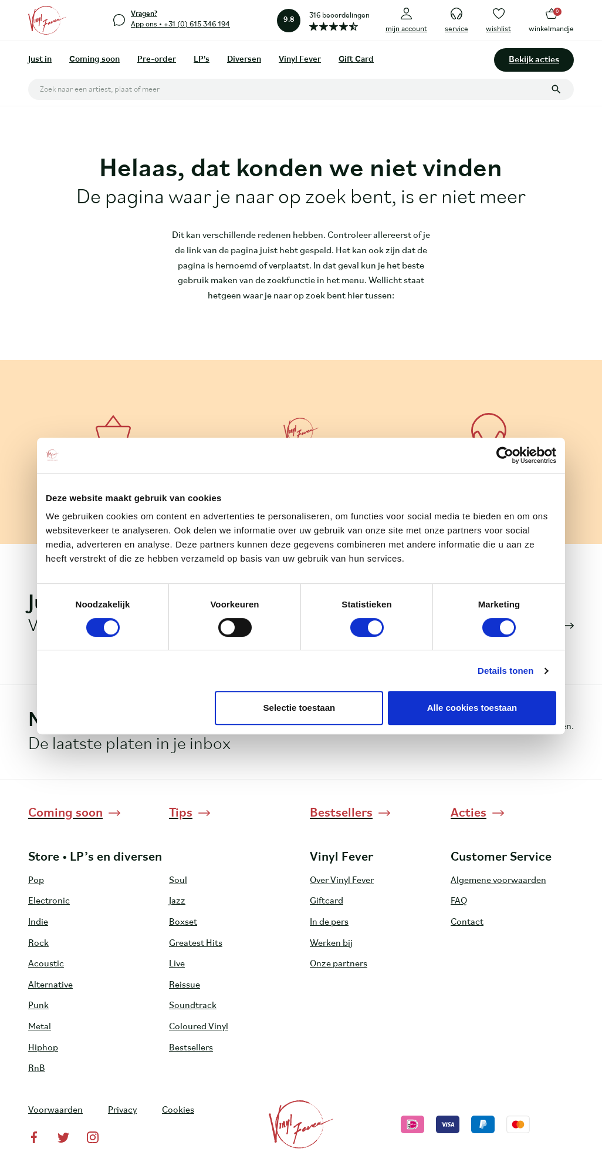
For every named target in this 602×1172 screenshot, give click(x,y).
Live (177, 964)
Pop (36, 880)
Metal (39, 1027)
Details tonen (505, 671)
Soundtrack (193, 1005)
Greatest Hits (195, 943)
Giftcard (326, 901)
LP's (201, 59)
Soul (178, 880)
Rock (38, 943)
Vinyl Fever (300, 59)
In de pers (329, 922)
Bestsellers (191, 1048)
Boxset (183, 922)
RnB (36, 1068)
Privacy (122, 1110)
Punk (38, 1005)
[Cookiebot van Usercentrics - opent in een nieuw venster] (505, 455)
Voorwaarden (55, 1110)
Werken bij (331, 943)
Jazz (177, 901)
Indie (38, 922)
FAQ (459, 901)
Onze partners (338, 964)
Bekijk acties (534, 60)
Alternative (50, 985)
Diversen (244, 59)
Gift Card (356, 59)
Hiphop (43, 1048)
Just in (40, 59)
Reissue (184, 985)
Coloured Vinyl (198, 1027)
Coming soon (94, 59)
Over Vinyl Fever (342, 880)
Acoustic (46, 964)
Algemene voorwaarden (498, 880)
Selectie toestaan (299, 708)
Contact (467, 922)
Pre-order (156, 59)
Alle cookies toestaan (472, 708)
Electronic (49, 901)
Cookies (178, 1110)
